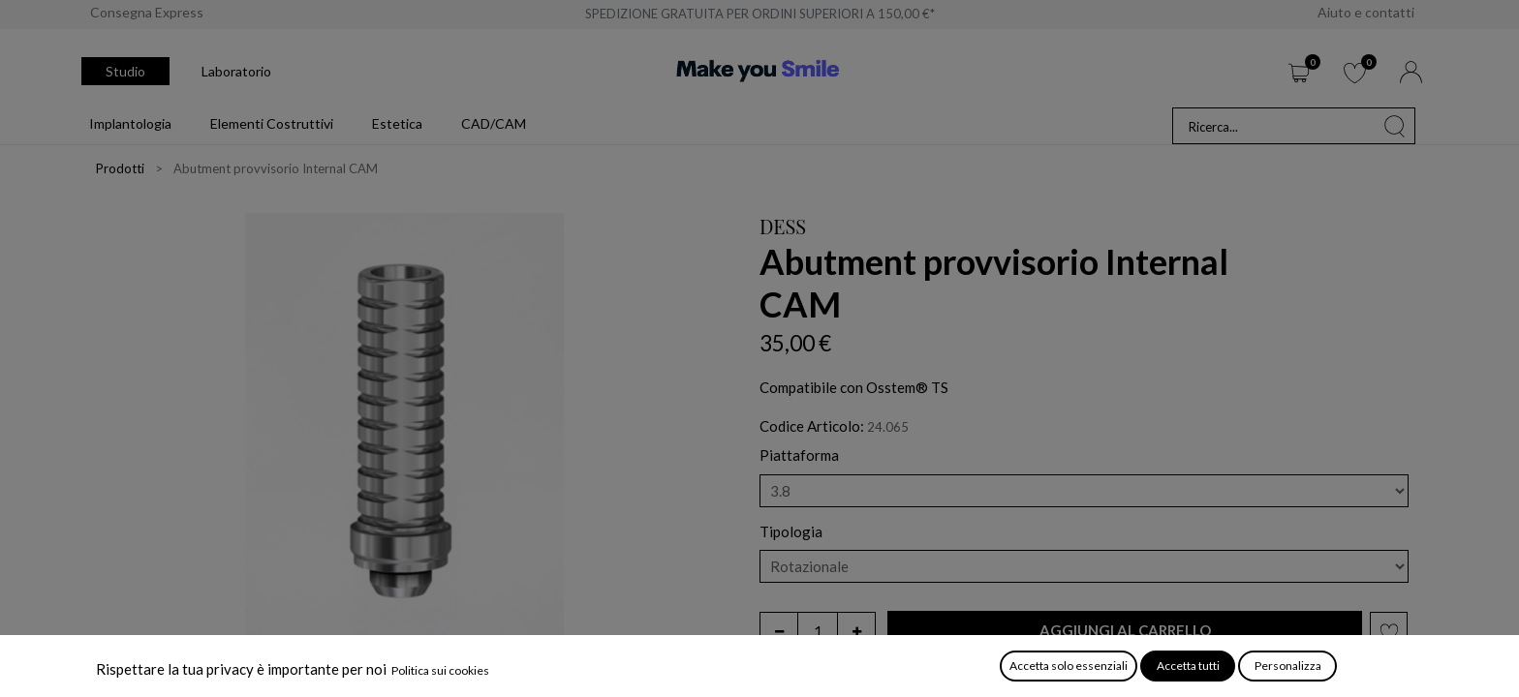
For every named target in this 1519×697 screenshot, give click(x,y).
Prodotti (120, 168)
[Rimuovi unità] (779, 631)
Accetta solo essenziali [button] (1068, 665)
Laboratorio (236, 71)
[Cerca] (1395, 125)
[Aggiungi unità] (856, 631)
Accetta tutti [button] (1188, 665)
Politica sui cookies (440, 670)
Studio (125, 71)
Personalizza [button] (1288, 665)
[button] (1124, 631)
